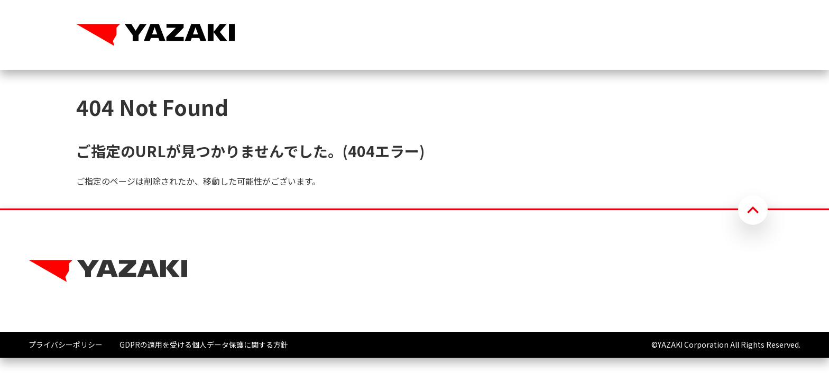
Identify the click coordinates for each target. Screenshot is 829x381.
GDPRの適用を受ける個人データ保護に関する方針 (203, 344)
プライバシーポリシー (66, 344)
